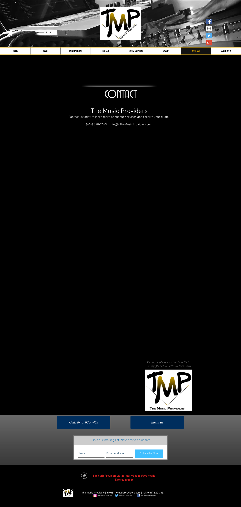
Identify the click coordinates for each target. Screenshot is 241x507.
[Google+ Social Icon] (209, 42)
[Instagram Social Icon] (209, 28)
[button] (75, 51)
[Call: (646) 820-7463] (83, 422)
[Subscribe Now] (149, 453)
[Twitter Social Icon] (209, 35)
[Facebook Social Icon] (209, 21)
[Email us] (157, 422)
